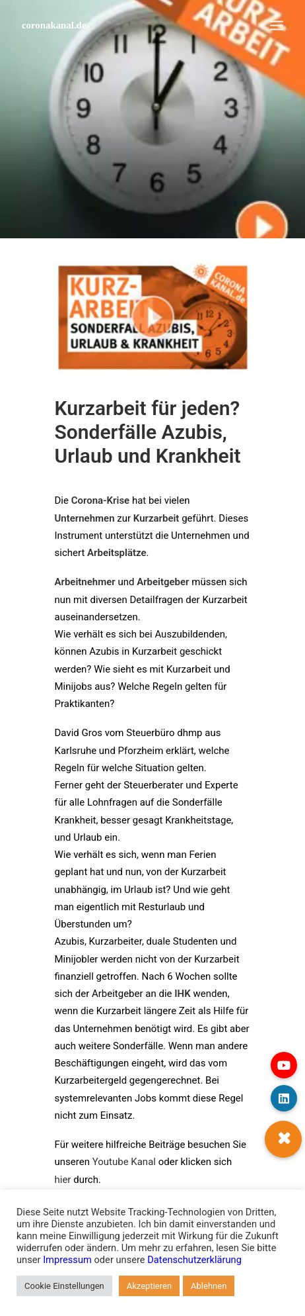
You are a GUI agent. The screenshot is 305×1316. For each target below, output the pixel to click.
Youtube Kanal (124, 1162)
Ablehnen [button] (208, 1286)
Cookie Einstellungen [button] (64, 1286)
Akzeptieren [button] (149, 1286)
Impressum (67, 1260)
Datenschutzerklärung (194, 1260)
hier (63, 1180)
